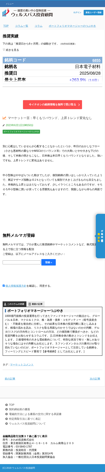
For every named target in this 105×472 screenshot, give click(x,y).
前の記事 (10, 378)
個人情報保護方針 (15, 285)
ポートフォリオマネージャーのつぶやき (21, 131)
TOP (11, 404)
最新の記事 (37, 304)
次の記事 (95, 378)
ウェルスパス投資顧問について (27, 423)
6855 (96, 60)
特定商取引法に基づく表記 (25, 418)
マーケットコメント (22, 364)
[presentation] (27, 274)
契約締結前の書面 (19, 409)
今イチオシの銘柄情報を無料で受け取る (52, 104)
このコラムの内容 (15, 304)
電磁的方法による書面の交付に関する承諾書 (35, 414)
